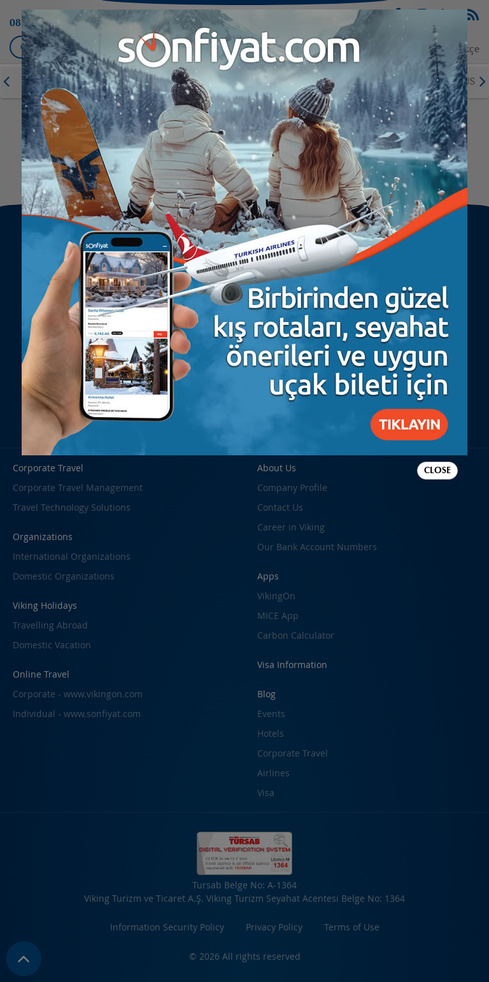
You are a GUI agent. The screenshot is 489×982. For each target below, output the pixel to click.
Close (437, 470)
